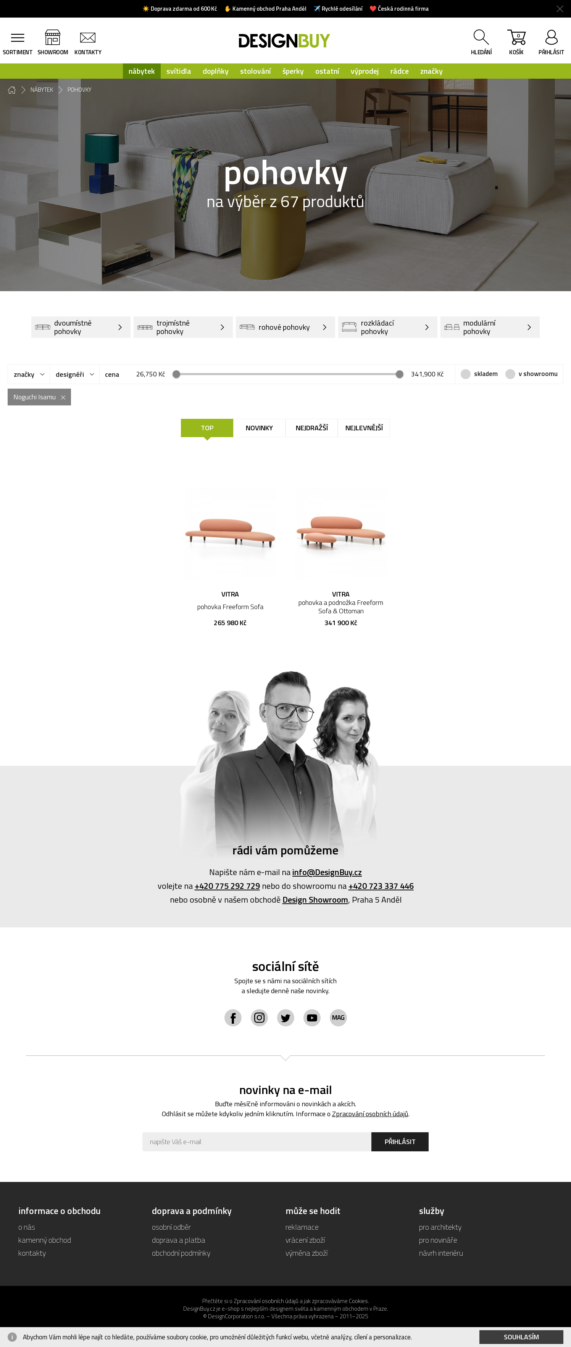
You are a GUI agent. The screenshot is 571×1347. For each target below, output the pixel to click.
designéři (70, 374)
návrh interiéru (441, 1253)
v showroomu (538, 373)
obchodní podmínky (181, 1253)
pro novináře (438, 1240)
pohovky (80, 90)
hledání (481, 52)
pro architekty (440, 1227)
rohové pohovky (275, 327)
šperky (293, 71)
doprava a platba (178, 1240)
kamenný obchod (44, 1240)
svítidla (178, 71)
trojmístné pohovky (163, 327)
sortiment (18, 52)
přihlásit (552, 52)
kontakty (87, 52)
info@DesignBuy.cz (327, 872)
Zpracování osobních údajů (370, 1114)
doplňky (216, 71)
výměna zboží (306, 1253)
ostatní (327, 71)
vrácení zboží (305, 1240)
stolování (255, 71)
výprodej (365, 71)
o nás (26, 1227)
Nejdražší (312, 428)
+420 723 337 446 (381, 885)
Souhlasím (521, 1337)
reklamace (302, 1227)
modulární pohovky (469, 327)
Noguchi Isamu (34, 397)
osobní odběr (171, 1227)
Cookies (358, 1301)
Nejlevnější (364, 428)
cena (112, 374)
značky (431, 71)
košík (516, 44)
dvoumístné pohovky (63, 327)
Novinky (259, 428)
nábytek (142, 71)
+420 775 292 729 (227, 885)
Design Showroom (315, 899)
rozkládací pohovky (368, 327)
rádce (399, 71)
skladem (486, 373)
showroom (52, 52)
